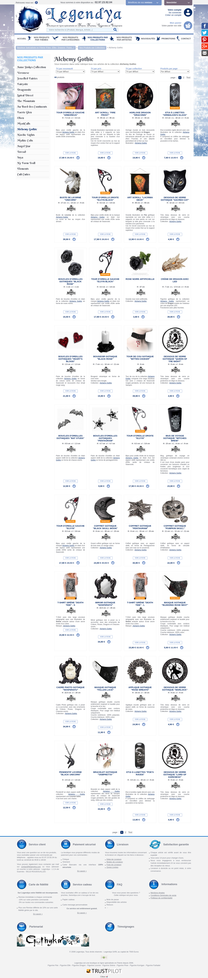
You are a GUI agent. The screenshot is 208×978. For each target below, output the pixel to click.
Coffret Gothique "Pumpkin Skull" (175, 527)
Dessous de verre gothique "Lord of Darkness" (174, 774)
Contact (186, 38)
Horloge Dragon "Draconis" (140, 113)
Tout (188, 77)
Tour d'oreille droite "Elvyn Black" (105, 198)
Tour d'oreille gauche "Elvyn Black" (105, 280)
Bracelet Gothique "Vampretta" (105, 773)
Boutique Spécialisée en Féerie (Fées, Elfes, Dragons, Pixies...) (45, 47)
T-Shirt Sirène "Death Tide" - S (70, 603)
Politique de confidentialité (161, 898)
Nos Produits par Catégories (70, 38)
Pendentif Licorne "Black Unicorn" (70, 773)
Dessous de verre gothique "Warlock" (175, 688)
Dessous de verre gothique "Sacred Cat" (175, 198)
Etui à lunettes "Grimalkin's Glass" (175, 113)
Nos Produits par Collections (98, 38)
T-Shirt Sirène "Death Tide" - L (140, 603)
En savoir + (82, 871)
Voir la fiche (70, 153)
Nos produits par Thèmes (41, 38)
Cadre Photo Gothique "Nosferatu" (70, 688)
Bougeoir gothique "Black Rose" (105, 357)
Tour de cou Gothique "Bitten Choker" (140, 357)
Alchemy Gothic (116, 47)
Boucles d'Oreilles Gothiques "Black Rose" (70, 281)
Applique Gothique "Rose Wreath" (140, 688)
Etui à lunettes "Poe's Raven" (140, 773)
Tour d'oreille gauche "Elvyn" (70, 527)
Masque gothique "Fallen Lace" (105, 688)
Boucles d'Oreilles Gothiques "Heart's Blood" (70, 359)
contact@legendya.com (31, 867)
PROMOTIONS (168, 38)
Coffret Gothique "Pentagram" (140, 527)
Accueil (21, 38)
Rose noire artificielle (140, 279)
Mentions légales (158, 893)
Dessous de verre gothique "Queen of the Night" (175, 359)
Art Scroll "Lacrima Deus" (140, 198)
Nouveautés (148, 38)
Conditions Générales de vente (163, 895)
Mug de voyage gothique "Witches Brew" (174, 438)
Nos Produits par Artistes (124, 38)
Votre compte (174, 10)
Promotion (70, 108)
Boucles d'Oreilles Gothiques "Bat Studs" (70, 436)
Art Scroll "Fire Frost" (105, 113)
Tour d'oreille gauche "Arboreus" (70, 113)
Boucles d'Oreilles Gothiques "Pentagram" (105, 438)
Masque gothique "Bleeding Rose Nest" (175, 603)
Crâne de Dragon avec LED (175, 280)
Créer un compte (173, 15)
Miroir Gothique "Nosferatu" (105, 603)
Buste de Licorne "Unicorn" (70, 198)
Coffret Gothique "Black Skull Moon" (105, 527)
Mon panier (175, 23)
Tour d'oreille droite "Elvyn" (140, 436)
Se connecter (175, 12)
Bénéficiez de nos (140, 2)
